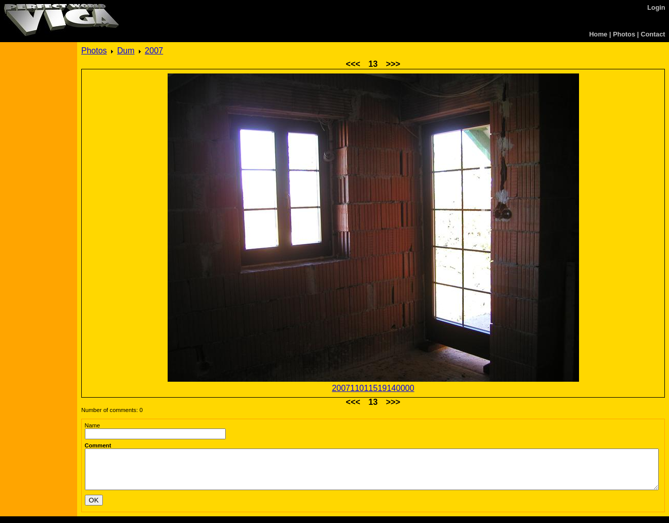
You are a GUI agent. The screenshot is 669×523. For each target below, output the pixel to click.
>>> (393, 64)
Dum (126, 50)
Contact (653, 34)
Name (92, 425)
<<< (353, 64)
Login (656, 7)
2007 (154, 50)
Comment (98, 445)
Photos (624, 34)
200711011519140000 (373, 388)
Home (598, 34)
